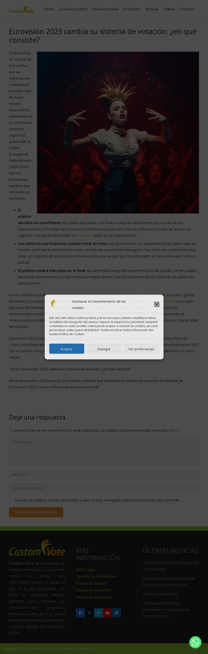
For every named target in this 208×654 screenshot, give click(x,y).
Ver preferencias (141, 348)
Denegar (104, 348)
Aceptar (67, 348)
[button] (156, 304)
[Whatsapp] (195, 642)
